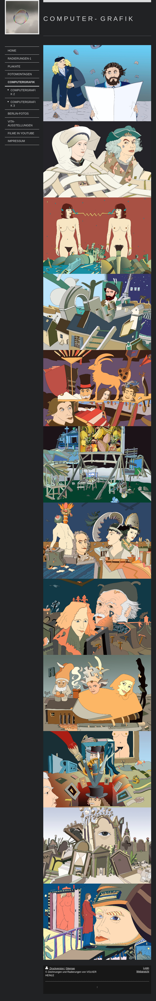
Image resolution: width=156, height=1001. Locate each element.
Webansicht (142, 971)
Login (146, 968)
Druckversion (55, 968)
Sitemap (70, 968)
